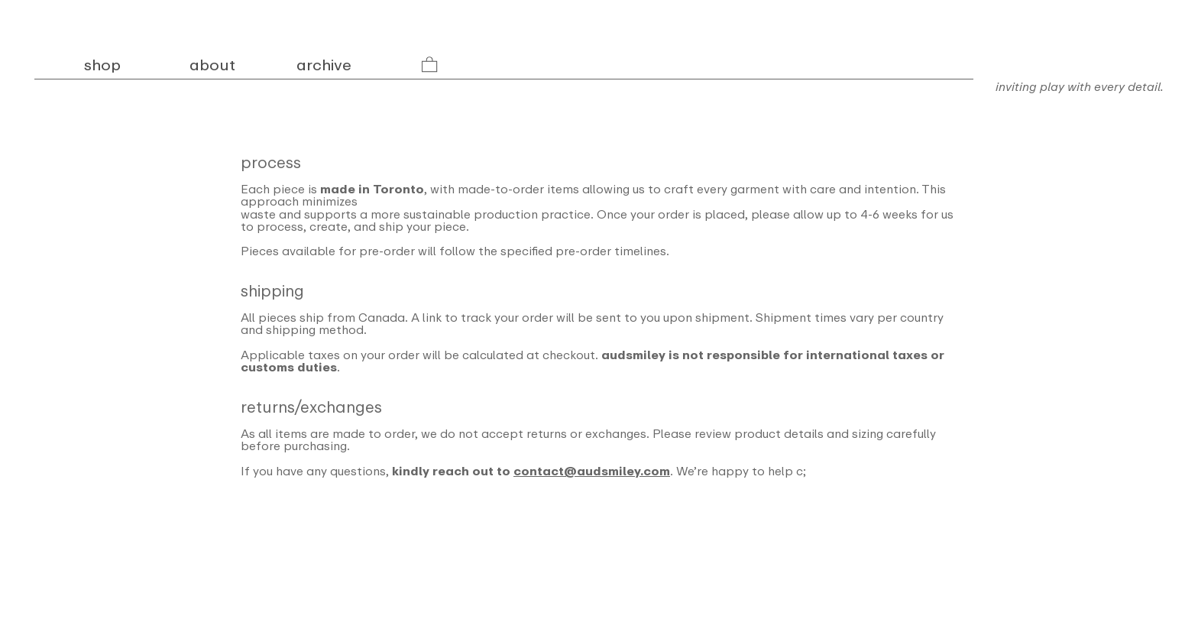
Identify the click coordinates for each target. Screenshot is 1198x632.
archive (323, 65)
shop (104, 65)
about (212, 65)
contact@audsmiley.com (591, 471)
